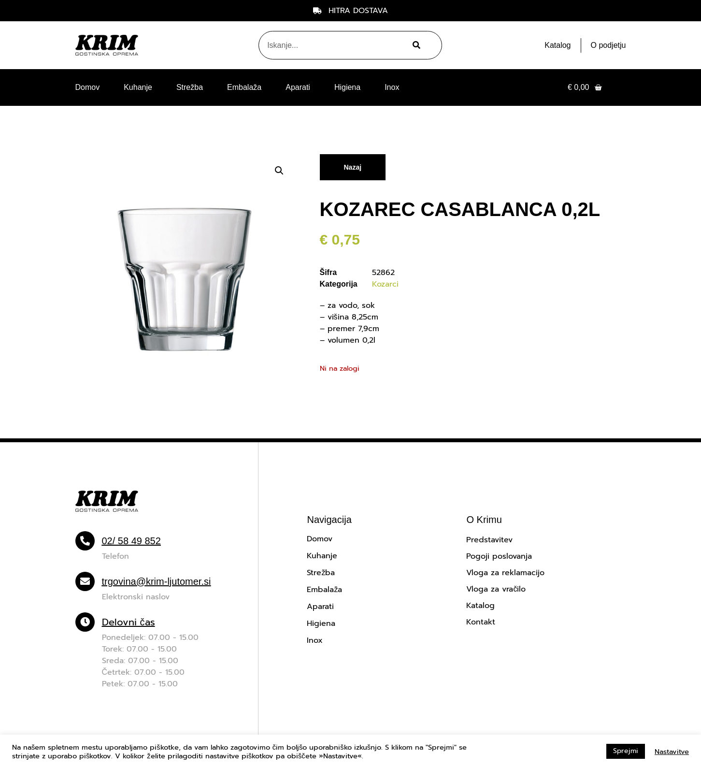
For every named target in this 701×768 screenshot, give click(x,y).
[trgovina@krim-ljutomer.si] (85, 581)
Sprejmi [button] (625, 751)
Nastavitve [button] (672, 751)
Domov (87, 87)
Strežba (189, 87)
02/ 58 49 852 (131, 541)
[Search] (415, 45)
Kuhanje (138, 87)
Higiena (347, 87)
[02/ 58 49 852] (85, 541)
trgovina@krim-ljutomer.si (156, 581)
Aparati (298, 87)
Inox (392, 87)
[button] (279, 170)
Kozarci (385, 284)
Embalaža (244, 87)
